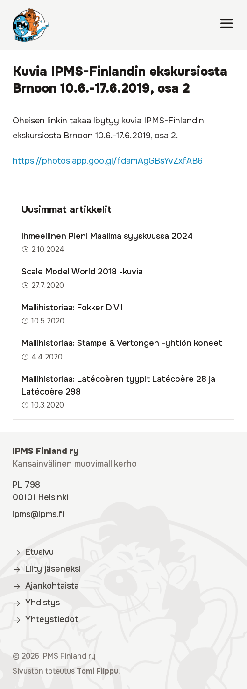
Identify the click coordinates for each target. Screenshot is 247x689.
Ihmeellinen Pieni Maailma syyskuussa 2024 (107, 236)
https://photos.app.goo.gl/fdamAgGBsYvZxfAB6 (108, 161)
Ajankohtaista (46, 586)
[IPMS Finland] (31, 25)
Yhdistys (36, 602)
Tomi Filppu (97, 671)
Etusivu (33, 552)
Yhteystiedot (45, 619)
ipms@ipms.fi (38, 514)
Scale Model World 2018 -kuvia (82, 271)
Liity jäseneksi (47, 569)
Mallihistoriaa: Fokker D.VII (72, 307)
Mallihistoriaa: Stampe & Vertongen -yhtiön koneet (121, 343)
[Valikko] (226, 25)
